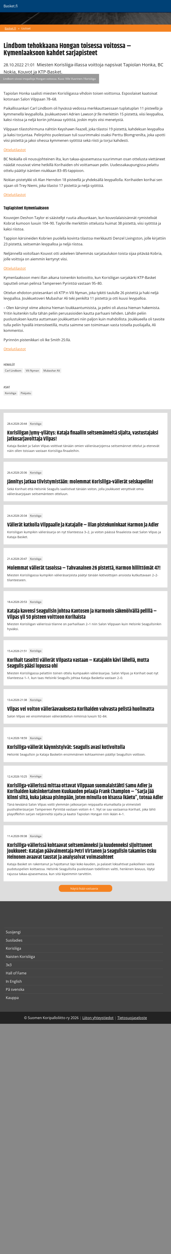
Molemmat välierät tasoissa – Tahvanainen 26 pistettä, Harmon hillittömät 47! (84, 568)
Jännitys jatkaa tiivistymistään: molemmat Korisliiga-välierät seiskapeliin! (80, 482)
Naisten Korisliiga (20, 956)
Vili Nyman (32, 371)
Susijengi (13, 932)
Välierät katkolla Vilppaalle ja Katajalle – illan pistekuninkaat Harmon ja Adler (83, 525)
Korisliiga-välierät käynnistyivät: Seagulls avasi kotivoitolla (66, 747)
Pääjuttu (26, 393)
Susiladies (14, 940)
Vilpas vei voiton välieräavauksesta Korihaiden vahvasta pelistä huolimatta (80, 709)
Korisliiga (10, 393)
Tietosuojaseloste (132, 1017)
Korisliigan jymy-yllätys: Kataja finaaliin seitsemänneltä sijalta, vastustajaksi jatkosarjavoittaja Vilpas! (82, 436)
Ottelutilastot (15, 149)
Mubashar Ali (51, 371)
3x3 (9, 964)
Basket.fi (10, 28)
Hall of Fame (16, 973)
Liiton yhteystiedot (98, 1017)
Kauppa (12, 997)
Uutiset (26, 28)
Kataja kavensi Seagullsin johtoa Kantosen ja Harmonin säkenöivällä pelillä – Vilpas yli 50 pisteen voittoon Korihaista (82, 614)
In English (14, 981)
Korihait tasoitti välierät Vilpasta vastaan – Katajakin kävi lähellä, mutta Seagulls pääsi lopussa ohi (78, 663)
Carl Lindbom (13, 371)
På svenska (15, 989)
